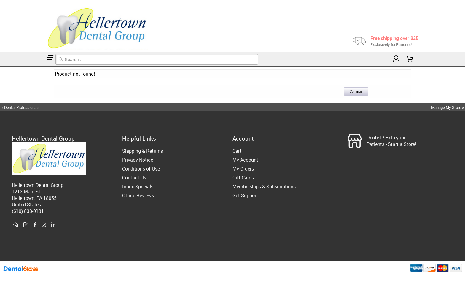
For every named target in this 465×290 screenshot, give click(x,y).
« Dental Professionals (20, 107)
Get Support (245, 195)
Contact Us (134, 177)
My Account (245, 160)
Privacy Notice (137, 160)
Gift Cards (243, 177)
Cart (236, 151)
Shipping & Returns (142, 151)
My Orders (243, 168)
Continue (355, 91)
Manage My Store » (448, 107)
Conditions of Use (141, 168)
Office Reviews (138, 195)
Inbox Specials (137, 186)
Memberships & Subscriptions (264, 186)
